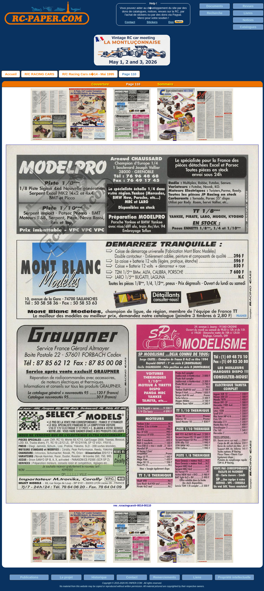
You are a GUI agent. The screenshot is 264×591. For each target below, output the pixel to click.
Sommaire (165, 84)
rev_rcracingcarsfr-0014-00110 (132, 504)
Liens (197, 577)
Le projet (66, 577)
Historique (99, 577)
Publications (29, 577)
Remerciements (164, 577)
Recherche (214, 13)
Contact (131, 577)
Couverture (100, 84)
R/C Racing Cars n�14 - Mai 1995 (88, 74)
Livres (248, 13)
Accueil (11, 74)
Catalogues (248, 27)
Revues (248, 6)
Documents (214, 6)
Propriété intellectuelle (234, 577)
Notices (248, 20)
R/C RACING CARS (39, 74)
